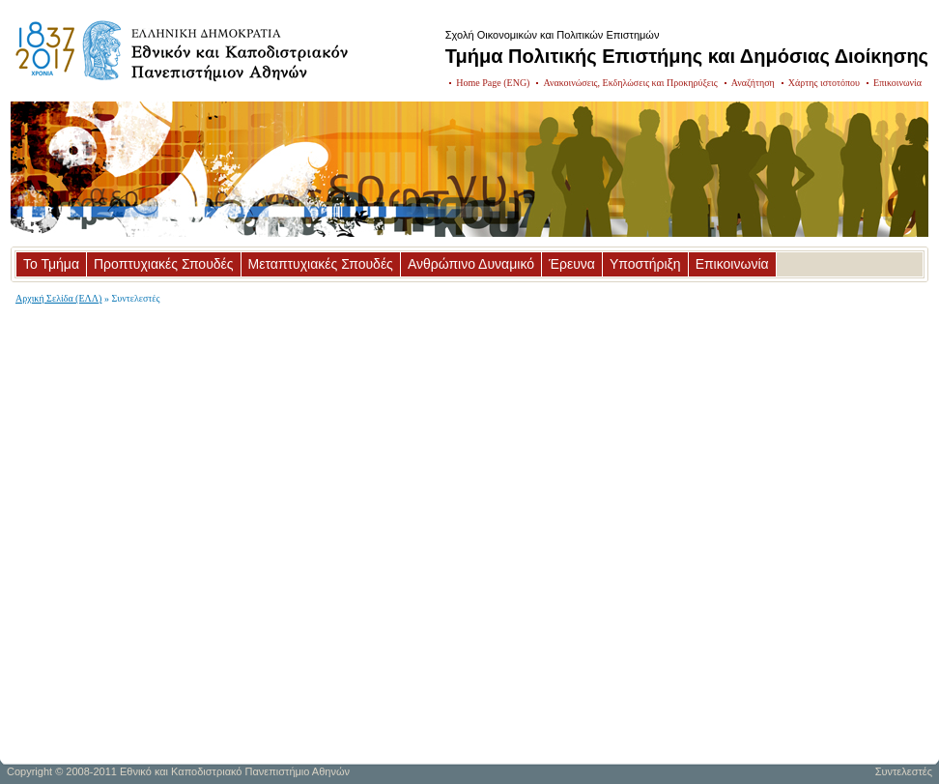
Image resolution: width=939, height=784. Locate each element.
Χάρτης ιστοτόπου (824, 82)
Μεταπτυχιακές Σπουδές (320, 264)
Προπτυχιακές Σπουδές (164, 264)
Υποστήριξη (645, 264)
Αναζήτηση (753, 82)
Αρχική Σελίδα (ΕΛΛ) (58, 298)
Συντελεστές (903, 771)
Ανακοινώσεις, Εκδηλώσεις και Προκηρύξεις (630, 82)
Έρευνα (572, 264)
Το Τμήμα (51, 264)
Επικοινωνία (897, 82)
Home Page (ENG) (492, 82)
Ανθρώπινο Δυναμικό (471, 264)
